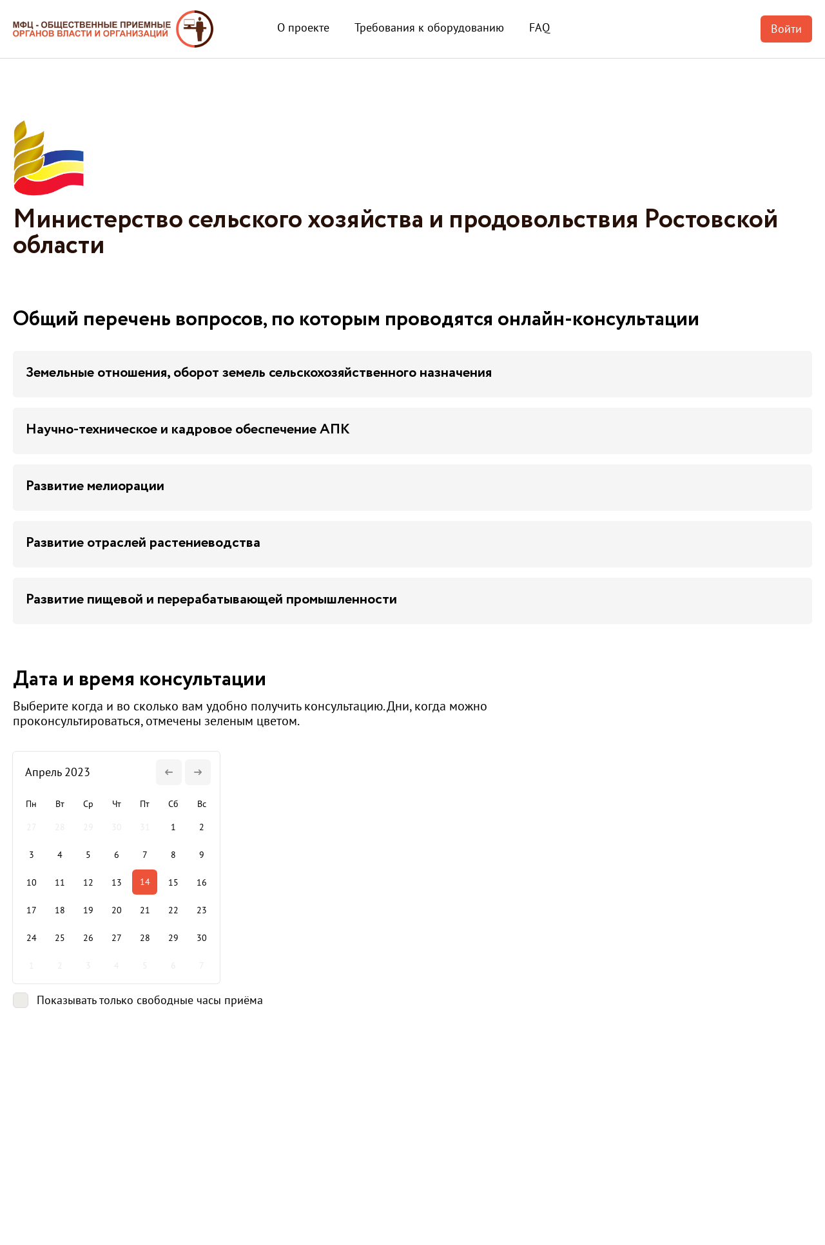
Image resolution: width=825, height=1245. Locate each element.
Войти (786, 28)
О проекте (303, 27)
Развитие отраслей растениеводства (143, 543)
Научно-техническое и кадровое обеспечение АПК (188, 429)
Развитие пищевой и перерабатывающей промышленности (211, 599)
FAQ (539, 27)
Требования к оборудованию (429, 27)
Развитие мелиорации (95, 486)
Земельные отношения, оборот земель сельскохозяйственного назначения (259, 373)
